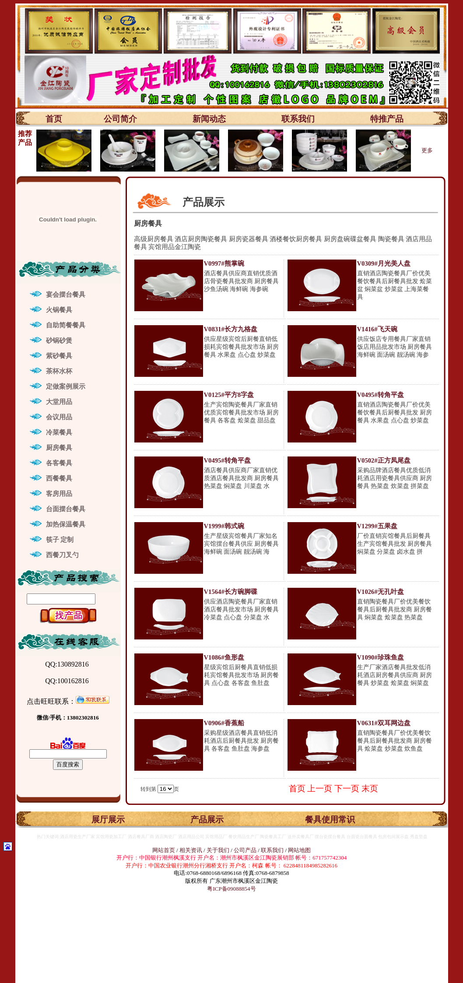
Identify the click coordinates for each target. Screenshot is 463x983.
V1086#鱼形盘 (224, 657)
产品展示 (207, 819)
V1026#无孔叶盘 (380, 591)
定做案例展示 (65, 386)
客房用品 (59, 493)
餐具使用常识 (330, 819)
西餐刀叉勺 (62, 554)
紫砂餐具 (59, 355)
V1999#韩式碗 (224, 526)
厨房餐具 (59, 447)
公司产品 (245, 850)
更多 (427, 150)
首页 (54, 118)
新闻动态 (209, 118)
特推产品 (386, 118)
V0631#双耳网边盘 (383, 723)
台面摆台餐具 (65, 509)
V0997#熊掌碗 (224, 263)
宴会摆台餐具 (65, 294)
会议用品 (59, 417)
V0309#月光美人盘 (383, 263)
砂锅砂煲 (59, 340)
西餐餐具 (59, 478)
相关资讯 (190, 850)
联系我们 (298, 118)
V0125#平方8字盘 (229, 394)
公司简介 (120, 118)
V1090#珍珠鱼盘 (380, 657)
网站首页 (163, 850)
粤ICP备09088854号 (231, 888)
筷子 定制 (60, 539)
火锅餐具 (59, 309)
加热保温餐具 (65, 524)
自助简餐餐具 (65, 325)
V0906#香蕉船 (224, 723)
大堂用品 (59, 401)
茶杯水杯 (59, 371)
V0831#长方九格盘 (230, 329)
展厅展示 (108, 819)
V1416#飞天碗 (377, 329)
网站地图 (299, 850)
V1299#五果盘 (377, 526)
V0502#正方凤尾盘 (383, 460)
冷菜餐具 (59, 432)
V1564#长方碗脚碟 (230, 591)
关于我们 (219, 850)
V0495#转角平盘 (380, 394)
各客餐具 (59, 463)
